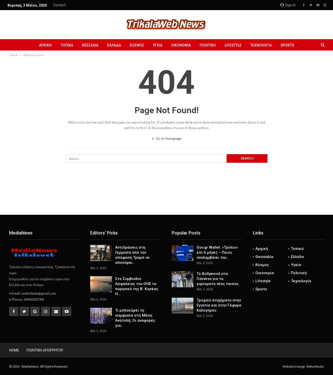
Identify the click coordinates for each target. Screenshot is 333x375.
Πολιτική (208, 45)
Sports (287, 45)
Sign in (288, 5)
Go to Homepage (166, 138)
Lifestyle (233, 45)
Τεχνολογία (261, 45)
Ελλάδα (114, 45)
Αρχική (45, 45)
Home (14, 350)
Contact (59, 5)
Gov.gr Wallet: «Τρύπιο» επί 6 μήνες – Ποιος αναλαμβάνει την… (217, 252)
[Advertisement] (166, 198)
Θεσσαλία (90, 45)
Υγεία (157, 45)
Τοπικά (66, 45)
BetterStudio (315, 366)
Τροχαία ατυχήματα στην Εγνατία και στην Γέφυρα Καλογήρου (219, 305)
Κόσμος (137, 45)
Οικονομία (181, 45)
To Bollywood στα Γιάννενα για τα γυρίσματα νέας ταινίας (218, 278)
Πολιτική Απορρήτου (44, 350)
